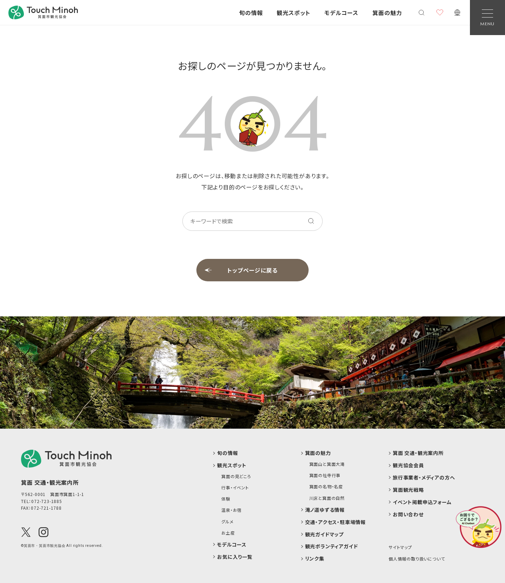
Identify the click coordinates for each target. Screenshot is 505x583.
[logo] (66, 458)
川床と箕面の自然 (327, 498)
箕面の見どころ (236, 476)
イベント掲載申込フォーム (422, 502)
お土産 (228, 533)
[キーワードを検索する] (311, 221)
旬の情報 (227, 453)
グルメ (227, 521)
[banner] (43, 12)
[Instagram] (43, 532)
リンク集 (314, 558)
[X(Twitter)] (26, 532)
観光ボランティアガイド (331, 546)
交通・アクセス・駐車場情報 (335, 522)
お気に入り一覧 (234, 557)
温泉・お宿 (231, 510)
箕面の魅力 (318, 453)
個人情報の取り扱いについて (417, 559)
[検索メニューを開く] (422, 13)
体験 (225, 499)
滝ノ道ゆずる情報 (325, 510)
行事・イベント (235, 487)
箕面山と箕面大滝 (327, 464)
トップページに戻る (252, 270)
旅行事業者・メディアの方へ (424, 477)
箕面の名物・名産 (326, 486)
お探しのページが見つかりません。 (252, 66)
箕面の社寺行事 (325, 475)
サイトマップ (400, 547)
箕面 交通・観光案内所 (418, 453)
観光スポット (232, 465)
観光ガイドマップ (324, 534)
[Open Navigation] (487, 17)
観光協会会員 (408, 465)
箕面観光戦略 (408, 490)
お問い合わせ (408, 514)
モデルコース (232, 544)
